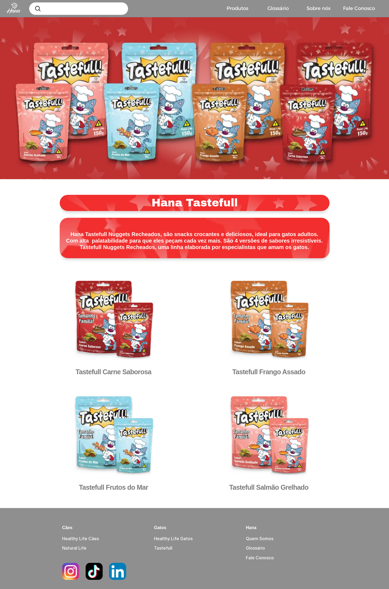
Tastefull (163, 548)
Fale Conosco (260, 557)
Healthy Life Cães (80, 538)
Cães (67, 527)
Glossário (278, 8)
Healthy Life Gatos (173, 538)
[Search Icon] (37, 8)
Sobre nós (318, 8)
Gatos (160, 527)
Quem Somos (259, 538)
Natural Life (74, 548)
